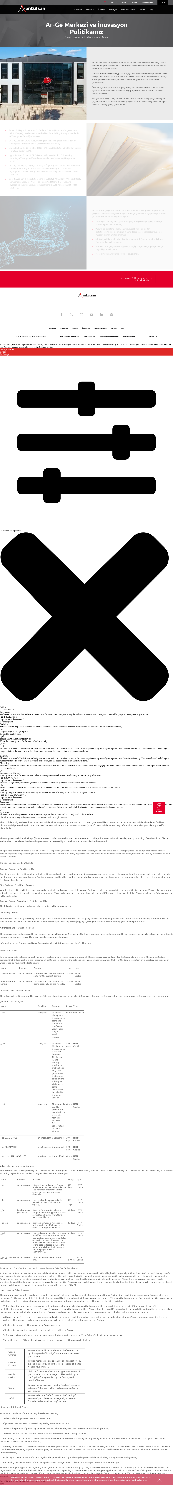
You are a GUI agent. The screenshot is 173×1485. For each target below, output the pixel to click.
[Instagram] (81, 315)
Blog (122, 328)
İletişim (114, 328)
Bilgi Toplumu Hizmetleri (69, 336)
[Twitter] (71, 315)
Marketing (4, 763)
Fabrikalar (64, 328)
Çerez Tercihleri (129, 336)
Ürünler (75, 328)
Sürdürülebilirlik (100, 328)
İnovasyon (76, 37)
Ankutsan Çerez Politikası (77, 1480)
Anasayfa (68, 37)
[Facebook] (61, 315)
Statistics (4, 724)
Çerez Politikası (89, 336)
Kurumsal (52, 328)
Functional (4, 802)
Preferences (5, 712)
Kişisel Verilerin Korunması (109, 336)
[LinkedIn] (102, 315)
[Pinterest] (112, 315)
